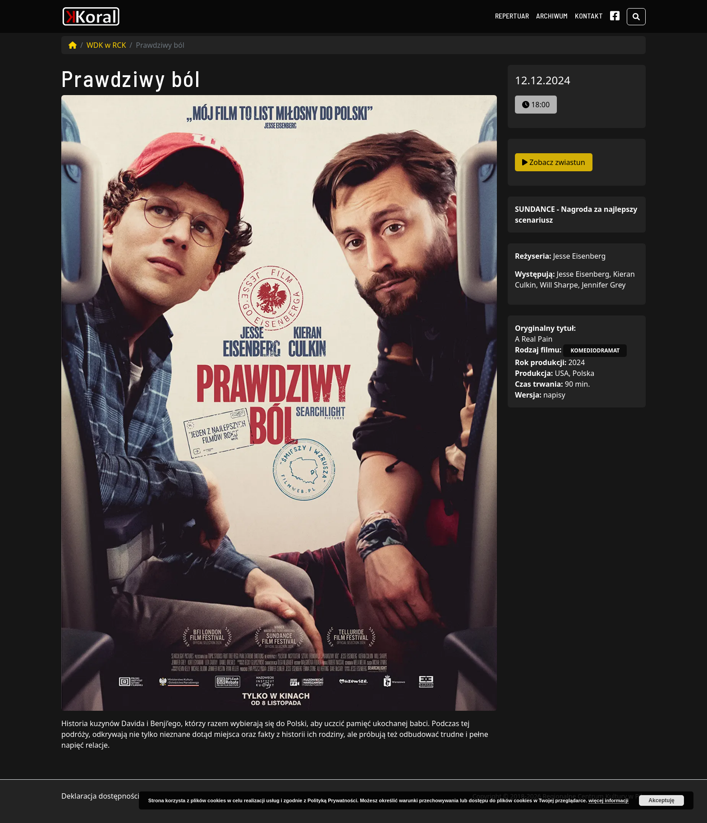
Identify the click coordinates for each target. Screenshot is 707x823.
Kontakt (589, 15)
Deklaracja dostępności (100, 796)
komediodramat (595, 350)
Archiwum (552, 15)
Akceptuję (661, 800)
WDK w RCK (106, 45)
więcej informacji (608, 800)
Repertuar (512, 15)
